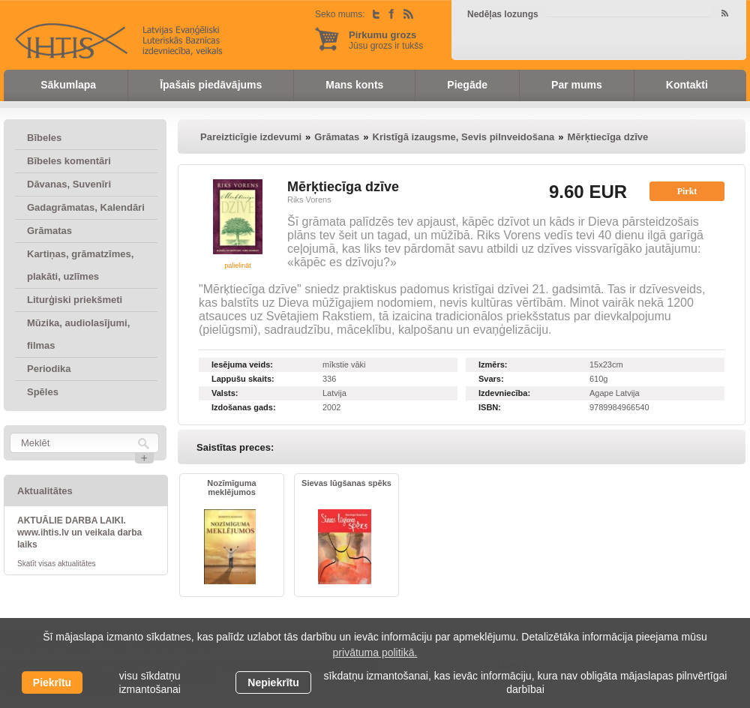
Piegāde (467, 85)
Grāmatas (49, 230)
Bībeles (44, 137)
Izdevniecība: (504, 393)
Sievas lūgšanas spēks (347, 483)
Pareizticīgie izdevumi (251, 136)
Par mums (576, 85)
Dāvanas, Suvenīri (69, 184)
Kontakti (687, 85)
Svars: (491, 378)
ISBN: (489, 407)
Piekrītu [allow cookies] (52, 682)
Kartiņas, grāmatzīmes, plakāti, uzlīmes (80, 265)
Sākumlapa (68, 85)
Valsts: (225, 393)
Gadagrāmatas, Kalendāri (86, 207)
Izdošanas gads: (244, 407)
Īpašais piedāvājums (211, 85)
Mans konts (354, 85)
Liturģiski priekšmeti (74, 299)
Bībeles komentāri (69, 160)
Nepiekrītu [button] (273, 682)
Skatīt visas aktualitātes (56, 564)
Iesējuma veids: (242, 364)
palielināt (237, 265)
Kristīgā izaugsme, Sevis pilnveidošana (464, 136)
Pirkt (687, 191)
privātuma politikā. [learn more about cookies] (375, 652)
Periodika (49, 368)
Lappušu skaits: (243, 378)
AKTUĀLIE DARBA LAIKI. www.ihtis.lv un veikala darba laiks (79, 532)
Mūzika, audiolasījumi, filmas (78, 334)
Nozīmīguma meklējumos (231, 487)
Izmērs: (493, 364)
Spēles (42, 392)
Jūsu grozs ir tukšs (386, 40)
